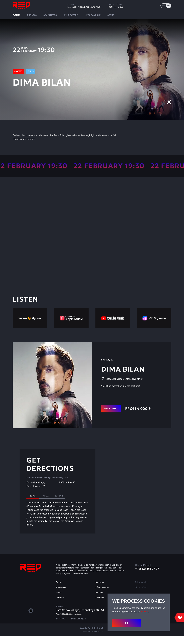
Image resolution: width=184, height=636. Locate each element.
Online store (71, 15)
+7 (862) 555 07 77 (147, 568)
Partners (99, 592)
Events (16, 15)
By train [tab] (58, 496)
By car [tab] (32, 496)
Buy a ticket (111, 408)
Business (32, 15)
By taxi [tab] (45, 496)
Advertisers (50, 15)
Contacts (60, 598)
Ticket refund (141, 587)
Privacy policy (141, 582)
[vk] (30, 610)
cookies (144, 611)
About (110, 15)
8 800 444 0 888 (116, 7)
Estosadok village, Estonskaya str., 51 (84, 7)
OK (126, 623)
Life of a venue (92, 15)
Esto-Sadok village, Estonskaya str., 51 (80, 610)
